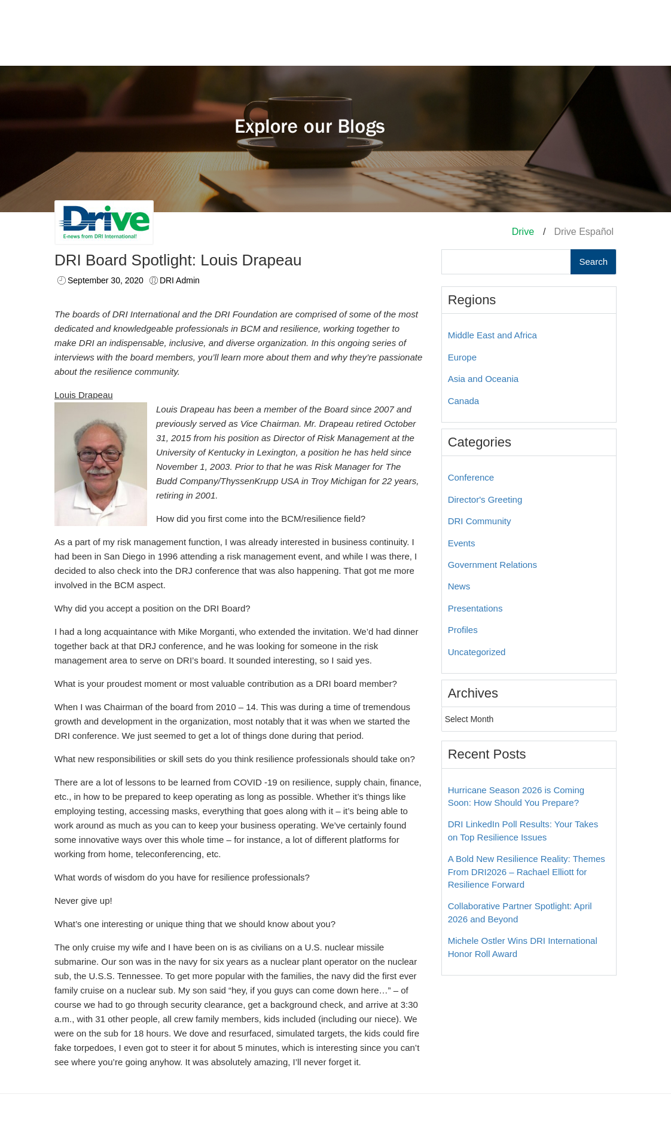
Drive (523, 232)
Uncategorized (477, 652)
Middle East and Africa (492, 335)
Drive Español (584, 232)
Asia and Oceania (483, 379)
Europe (462, 357)
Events (461, 543)
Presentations (475, 608)
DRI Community (479, 521)
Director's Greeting (485, 499)
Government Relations (492, 565)
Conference (471, 477)
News (459, 586)
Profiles (463, 630)
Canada (464, 401)
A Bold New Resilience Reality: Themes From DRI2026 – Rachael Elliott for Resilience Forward (526, 871)
